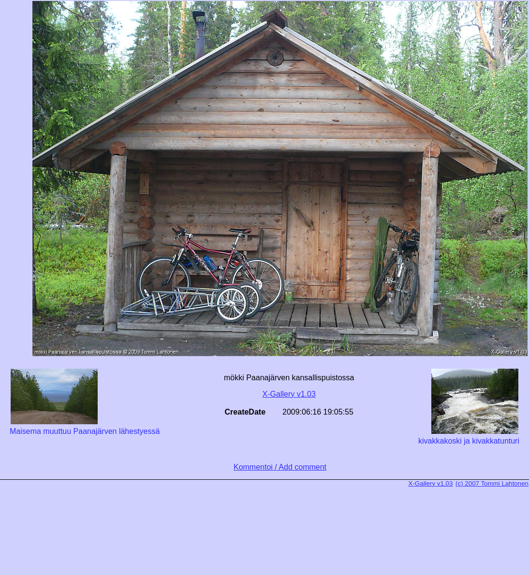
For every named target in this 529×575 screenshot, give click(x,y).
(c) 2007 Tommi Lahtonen (492, 483)
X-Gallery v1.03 (289, 394)
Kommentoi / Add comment (280, 467)
